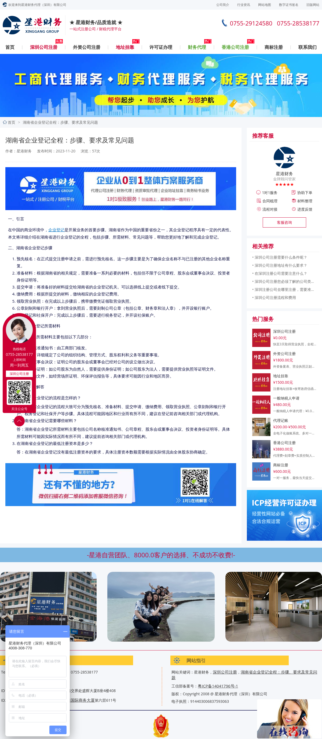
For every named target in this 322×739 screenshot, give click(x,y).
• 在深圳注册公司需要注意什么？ (279, 273)
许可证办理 (160, 47)
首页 (9, 47)
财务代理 (197, 47)
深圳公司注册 (43, 47)
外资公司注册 (86, 47)
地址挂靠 (125, 47)
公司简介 (222, 4)
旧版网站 (312, 4)
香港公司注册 (235, 47)
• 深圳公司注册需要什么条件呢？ (279, 257)
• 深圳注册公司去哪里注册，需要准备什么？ (284, 289)
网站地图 (264, 4)
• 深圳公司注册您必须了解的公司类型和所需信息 (284, 281)
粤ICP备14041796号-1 (218, 686)
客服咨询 (284, 222)
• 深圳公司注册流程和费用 (274, 297)
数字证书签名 (288, 4)
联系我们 (307, 47)
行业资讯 (243, 4)
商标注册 (274, 47)
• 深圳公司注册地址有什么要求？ (279, 265)
